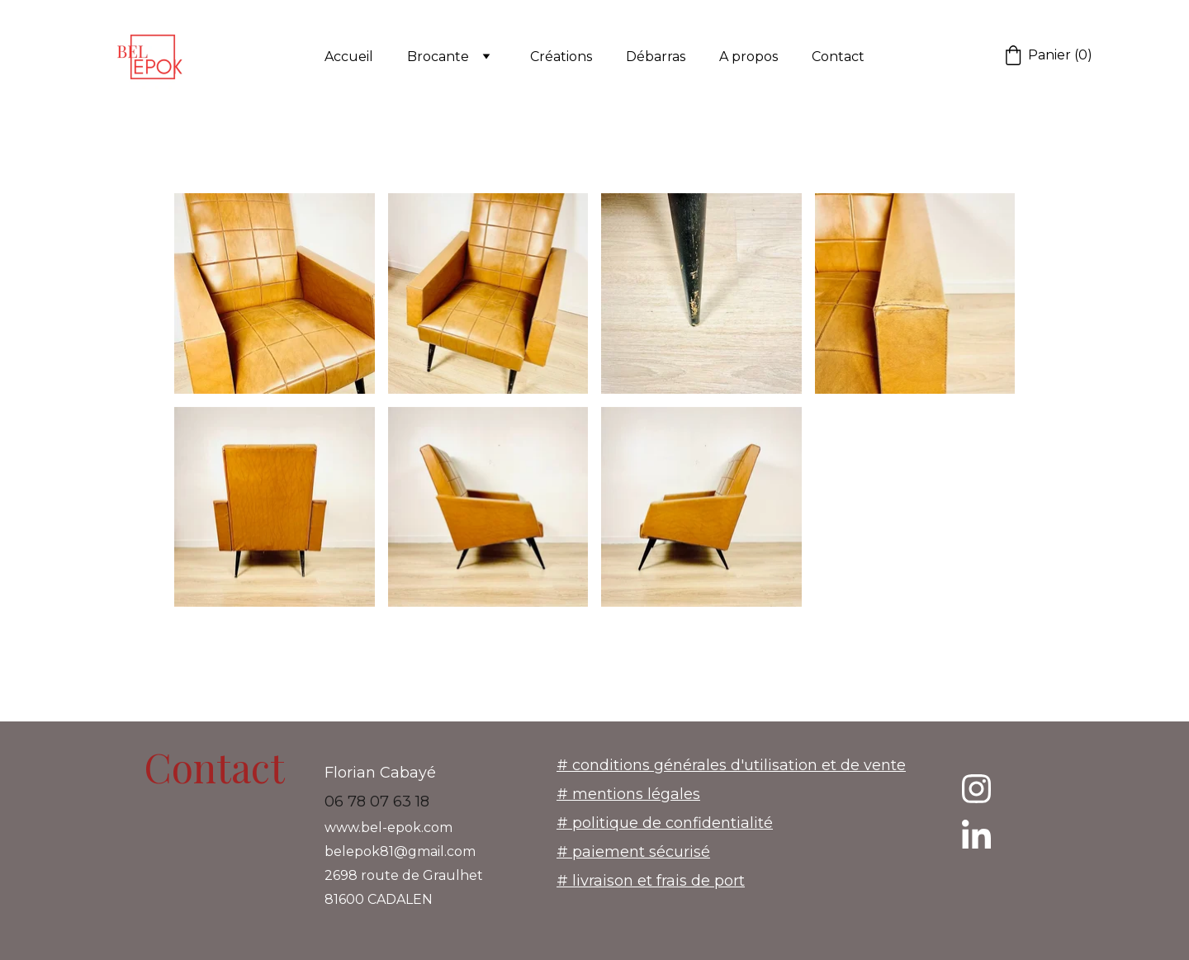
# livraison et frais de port (651, 881)
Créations (561, 56)
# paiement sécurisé (633, 852)
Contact (838, 56)
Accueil (348, 56)
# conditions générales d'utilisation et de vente (731, 765)
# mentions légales (628, 794)
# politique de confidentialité (665, 823)
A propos (748, 56)
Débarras (655, 56)
